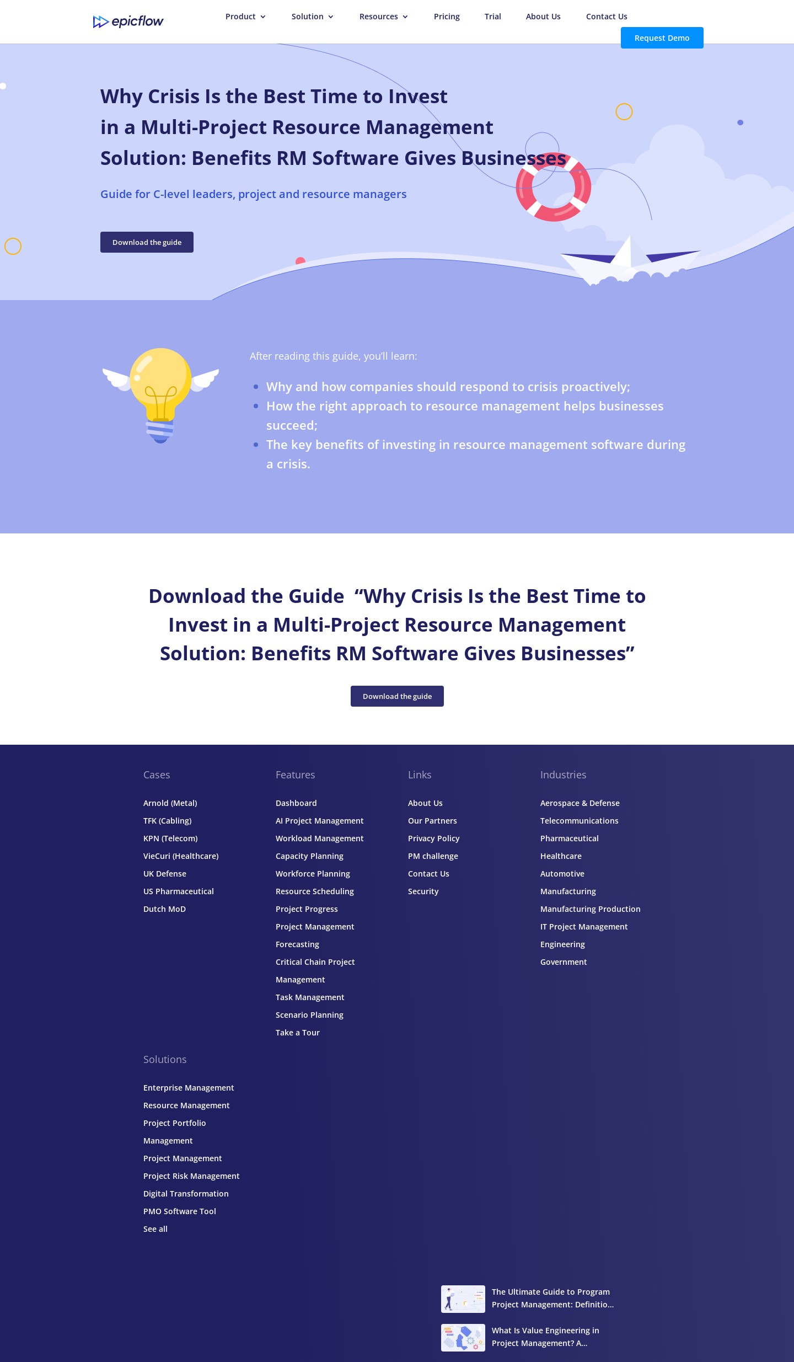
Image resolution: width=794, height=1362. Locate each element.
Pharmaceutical (569, 838)
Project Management (182, 1158)
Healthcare (561, 856)
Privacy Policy (434, 838)
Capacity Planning (310, 856)
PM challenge (433, 856)
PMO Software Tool (179, 1211)
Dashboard (296, 803)
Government (563, 962)
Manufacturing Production (590, 909)
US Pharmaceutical (178, 891)
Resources (379, 17)
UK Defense (164, 873)
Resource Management (186, 1105)
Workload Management (320, 838)
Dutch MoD (164, 909)
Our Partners (432, 820)
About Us (543, 17)
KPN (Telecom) (170, 838)
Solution (308, 17)
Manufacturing (568, 891)
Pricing (447, 17)
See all (155, 1229)
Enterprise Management (188, 1087)
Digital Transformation (186, 1193)
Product (241, 17)
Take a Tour (298, 1032)
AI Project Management (320, 820)
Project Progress (307, 909)
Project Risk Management (191, 1176)
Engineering (562, 944)
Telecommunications (579, 820)
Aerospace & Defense (580, 803)
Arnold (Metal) (170, 803)
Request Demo (662, 38)
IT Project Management (584, 926)
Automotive (562, 873)
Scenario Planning (310, 1015)
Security (423, 891)
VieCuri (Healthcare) (180, 856)
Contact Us (606, 17)
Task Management (310, 997)
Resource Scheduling (315, 891)
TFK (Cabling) (167, 820)
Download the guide (146, 242)
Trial (493, 17)
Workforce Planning (313, 873)
